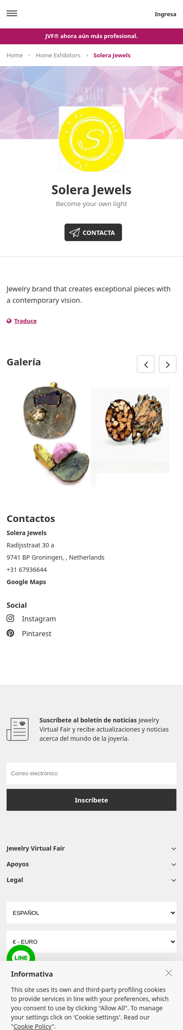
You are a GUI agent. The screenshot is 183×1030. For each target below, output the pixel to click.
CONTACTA (99, 232)
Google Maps (26, 582)
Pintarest (29, 633)
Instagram (31, 619)
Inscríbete (91, 799)
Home (15, 55)
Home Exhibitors (58, 55)
